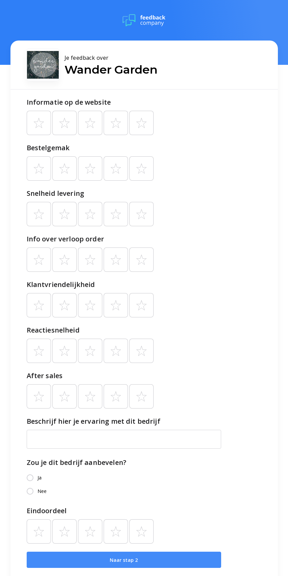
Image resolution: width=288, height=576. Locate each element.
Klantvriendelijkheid (61, 284)
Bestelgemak (48, 147)
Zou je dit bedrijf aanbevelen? (77, 462)
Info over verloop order (65, 238)
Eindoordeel (47, 510)
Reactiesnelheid (53, 330)
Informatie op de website (69, 102)
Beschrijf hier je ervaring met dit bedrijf (93, 421)
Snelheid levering (55, 193)
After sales (45, 375)
